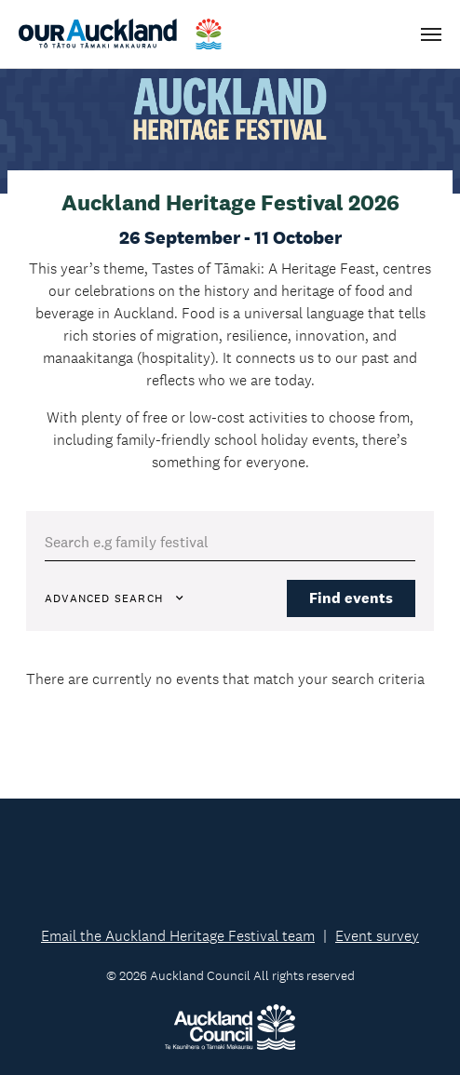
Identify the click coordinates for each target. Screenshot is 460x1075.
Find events (351, 598)
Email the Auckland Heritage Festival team (178, 936)
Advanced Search (115, 598)
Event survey (377, 936)
